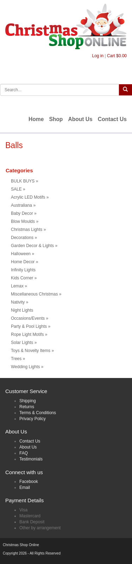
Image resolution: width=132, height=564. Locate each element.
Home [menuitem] (36, 119)
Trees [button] (18, 358)
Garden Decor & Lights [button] (34, 245)
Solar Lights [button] (24, 342)
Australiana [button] (23, 205)
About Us (28, 447)
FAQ (23, 453)
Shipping (27, 400)
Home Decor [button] (24, 261)
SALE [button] (18, 189)
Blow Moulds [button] (24, 221)
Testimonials (31, 459)
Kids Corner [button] (24, 278)
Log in (97, 55)
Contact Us (29, 441)
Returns (26, 406)
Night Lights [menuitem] (22, 310)
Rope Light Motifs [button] (29, 334)
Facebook (28, 481)
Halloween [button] (22, 253)
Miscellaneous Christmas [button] (36, 294)
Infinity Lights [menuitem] (23, 269)
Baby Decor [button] (24, 213)
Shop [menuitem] (56, 119)
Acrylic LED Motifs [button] (30, 197)
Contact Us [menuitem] (112, 119)
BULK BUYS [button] (24, 181)
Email (24, 487)
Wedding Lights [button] (27, 366)
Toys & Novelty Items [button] (32, 350)
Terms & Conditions (37, 412)
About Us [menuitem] (80, 119)
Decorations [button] (24, 237)
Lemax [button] (19, 286)
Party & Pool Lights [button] (30, 326)
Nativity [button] (19, 302)
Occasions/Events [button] (29, 318)
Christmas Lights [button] (28, 229)
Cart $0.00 (117, 55)
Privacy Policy (32, 418)
